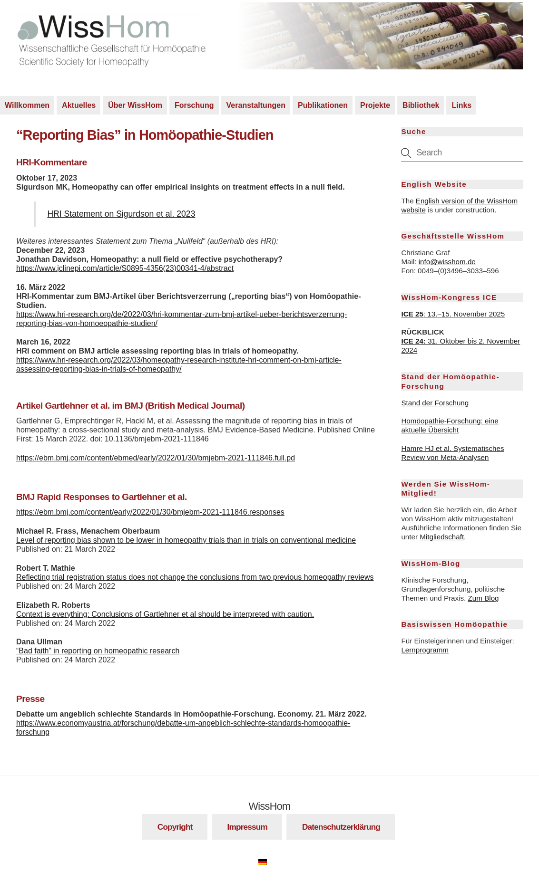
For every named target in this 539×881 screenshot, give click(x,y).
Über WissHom (135, 105)
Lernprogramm (425, 650)
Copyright (175, 827)
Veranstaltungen (255, 105)
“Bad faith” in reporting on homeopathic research (97, 651)
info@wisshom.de (447, 262)
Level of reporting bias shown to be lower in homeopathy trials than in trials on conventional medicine (186, 540)
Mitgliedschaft (442, 537)
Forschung (194, 105)
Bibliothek (420, 105)
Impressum (247, 827)
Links (461, 105)
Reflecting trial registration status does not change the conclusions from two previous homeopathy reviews (195, 577)
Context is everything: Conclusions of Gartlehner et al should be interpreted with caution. (165, 614)
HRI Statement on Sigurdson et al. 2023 (121, 214)
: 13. (419, 314)
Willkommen (27, 105)
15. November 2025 (473, 314)
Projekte (375, 105)
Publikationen (323, 105)
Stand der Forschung (435, 403)
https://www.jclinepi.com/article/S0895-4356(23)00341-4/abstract (125, 268)
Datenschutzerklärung (341, 827)
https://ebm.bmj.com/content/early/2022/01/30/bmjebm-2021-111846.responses (150, 512)
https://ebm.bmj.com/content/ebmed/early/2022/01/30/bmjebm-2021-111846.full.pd (155, 458)
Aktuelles (79, 105)
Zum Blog (483, 598)
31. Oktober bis (440, 341)
